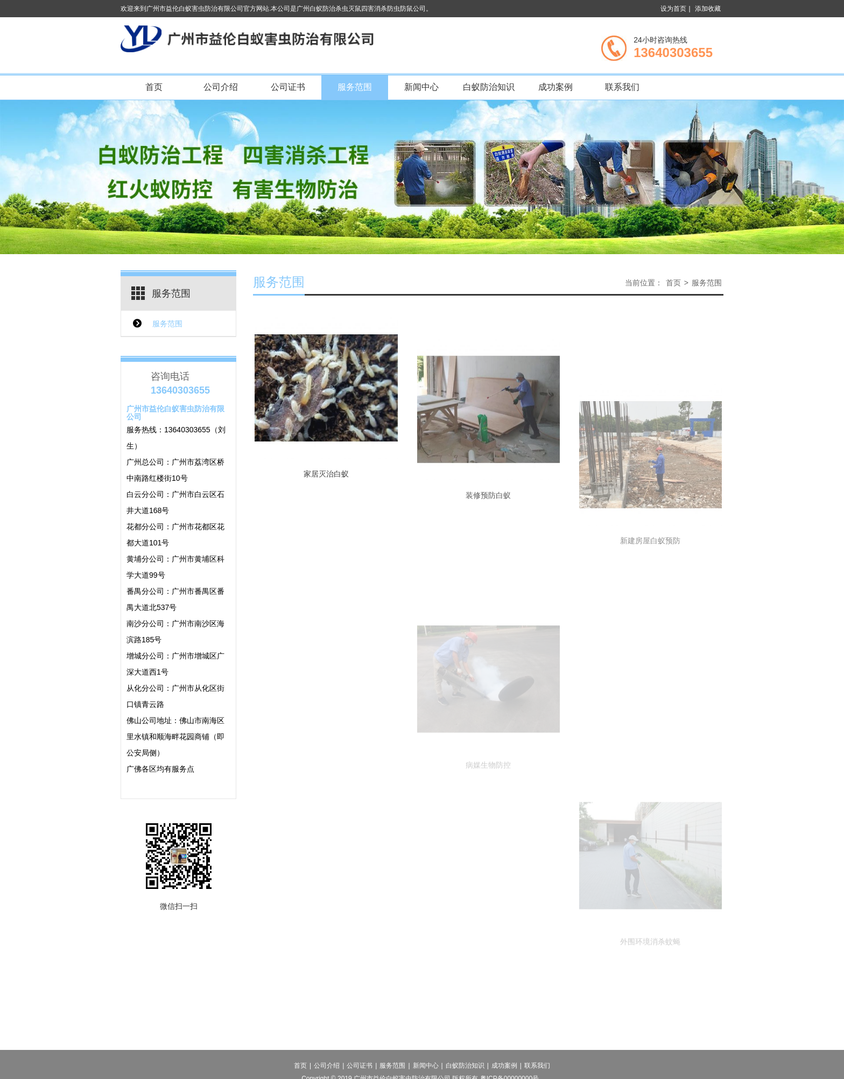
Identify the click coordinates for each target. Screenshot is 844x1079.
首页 (154, 87)
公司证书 (288, 87)
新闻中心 (421, 87)
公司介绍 (220, 87)
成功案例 (555, 87)
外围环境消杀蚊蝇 (650, 979)
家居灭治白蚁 (326, 486)
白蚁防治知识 (489, 87)
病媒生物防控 (488, 802)
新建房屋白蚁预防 (650, 588)
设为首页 (673, 8)
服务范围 (354, 87)
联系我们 (622, 87)
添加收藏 (708, 8)
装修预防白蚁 (488, 521)
